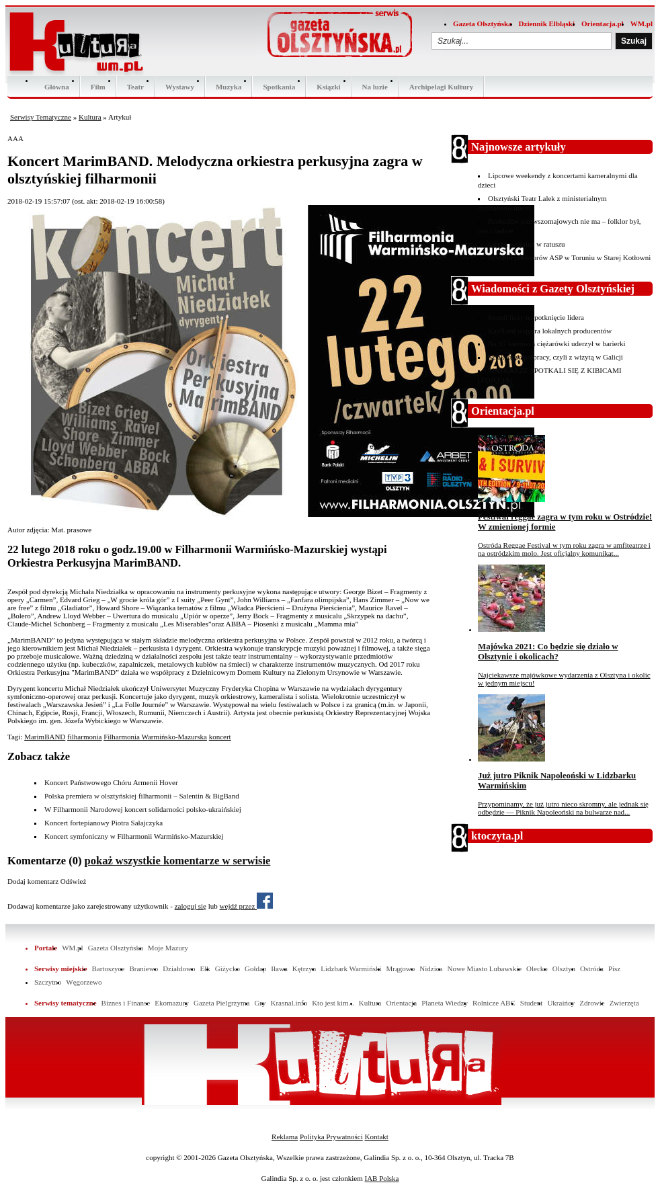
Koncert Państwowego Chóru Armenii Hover (111, 782)
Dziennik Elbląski (547, 23)
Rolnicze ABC (493, 1003)
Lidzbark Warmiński (351, 968)
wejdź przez (247, 906)
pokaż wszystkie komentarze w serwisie (178, 860)
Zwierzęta (624, 1003)
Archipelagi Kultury (441, 87)
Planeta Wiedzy (444, 1003)
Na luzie (375, 87)
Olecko (537, 968)
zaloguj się (190, 906)
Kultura (90, 117)
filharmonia (84, 737)
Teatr (135, 87)
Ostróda (592, 968)
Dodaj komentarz (32, 881)
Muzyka (229, 87)
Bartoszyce (108, 968)
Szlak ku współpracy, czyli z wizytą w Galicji (555, 357)
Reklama (285, 1137)
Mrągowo (400, 968)
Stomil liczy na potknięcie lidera (536, 317)
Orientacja (401, 1003)
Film (98, 87)
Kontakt (376, 1137)
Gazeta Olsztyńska (482, 23)
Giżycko (227, 968)
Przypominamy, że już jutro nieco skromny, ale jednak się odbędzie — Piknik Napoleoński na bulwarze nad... (563, 808)
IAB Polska (381, 1178)
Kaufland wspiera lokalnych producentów (550, 331)
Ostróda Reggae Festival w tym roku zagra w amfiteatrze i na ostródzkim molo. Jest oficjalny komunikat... (564, 549)
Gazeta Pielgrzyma (221, 1003)
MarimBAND (44, 737)
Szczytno (47, 982)
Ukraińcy (561, 1003)
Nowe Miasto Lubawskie (484, 968)
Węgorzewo (83, 982)
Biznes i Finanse (126, 1003)
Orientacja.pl (602, 23)
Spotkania (279, 87)
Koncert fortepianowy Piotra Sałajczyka (103, 823)
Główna (56, 87)
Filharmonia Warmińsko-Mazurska (155, 737)
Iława (279, 968)
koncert (220, 737)
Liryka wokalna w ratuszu (526, 244)
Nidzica (430, 968)
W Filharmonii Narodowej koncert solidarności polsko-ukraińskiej (142, 809)
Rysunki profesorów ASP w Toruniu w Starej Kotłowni (569, 257)
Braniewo (143, 968)
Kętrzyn (304, 968)
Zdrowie (591, 1003)
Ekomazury (172, 1003)
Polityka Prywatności (331, 1137)
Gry (259, 1003)
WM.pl (641, 23)
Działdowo (179, 968)
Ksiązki (328, 87)
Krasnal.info (288, 1003)
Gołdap (255, 968)
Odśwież (73, 881)
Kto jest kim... (333, 1003)
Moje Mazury (168, 948)
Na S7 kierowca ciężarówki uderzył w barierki (557, 343)
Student (531, 1003)
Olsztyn (563, 968)
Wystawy (179, 87)
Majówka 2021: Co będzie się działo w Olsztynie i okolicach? (548, 651)
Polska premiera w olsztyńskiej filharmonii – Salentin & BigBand (141, 796)
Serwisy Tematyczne (40, 117)
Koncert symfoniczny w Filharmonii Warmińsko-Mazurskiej (134, 836)
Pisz (614, 968)
